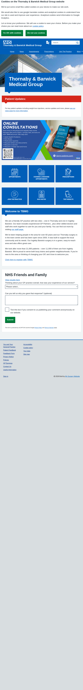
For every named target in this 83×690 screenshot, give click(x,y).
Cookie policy (28, 348)
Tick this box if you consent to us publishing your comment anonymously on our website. (42, 311)
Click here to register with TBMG (19, 260)
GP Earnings (7, 363)
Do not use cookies (36, 33)
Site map (26, 354)
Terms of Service (49, 327)
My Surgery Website (72, 376)
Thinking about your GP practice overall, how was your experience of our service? (40, 283)
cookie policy (38, 26)
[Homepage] (24, 43)
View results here (12, 280)
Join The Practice (65, 51)
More (80, 51)
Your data (26, 351)
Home (12, 51)
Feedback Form (9, 353)
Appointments (34, 51)
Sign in (5, 376)
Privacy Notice (8, 357)
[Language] (48, 43)
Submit (10, 320)
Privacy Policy (38, 327)
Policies (6, 360)
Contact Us (7, 366)
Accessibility (27, 344)
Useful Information (9, 370)
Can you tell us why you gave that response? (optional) (28, 293)
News (22, 51)
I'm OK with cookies (12, 33)
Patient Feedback (9, 350)
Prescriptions (49, 51)
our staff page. (17, 229)
